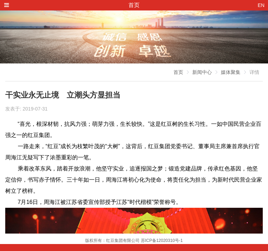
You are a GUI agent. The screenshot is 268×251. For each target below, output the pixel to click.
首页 (178, 72)
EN (261, 5)
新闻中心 (202, 72)
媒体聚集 (230, 72)
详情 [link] (254, 72)
